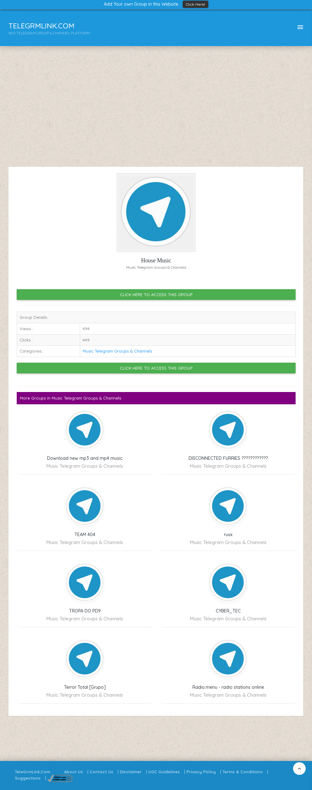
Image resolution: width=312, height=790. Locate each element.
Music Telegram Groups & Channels (117, 351)
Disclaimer (131, 771)
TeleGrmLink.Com (32, 771)
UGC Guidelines (164, 771)
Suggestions (28, 778)
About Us (73, 771)
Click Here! (195, 4)
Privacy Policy (201, 771)
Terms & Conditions (242, 771)
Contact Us (101, 771)
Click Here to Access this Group (156, 294)
